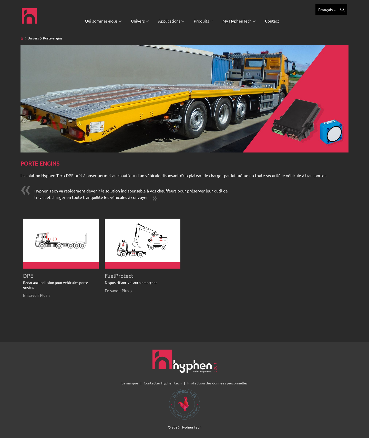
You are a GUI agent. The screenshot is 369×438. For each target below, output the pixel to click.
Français (327, 9)
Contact (272, 20)
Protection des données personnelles (217, 383)
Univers (140, 20)
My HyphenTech (238, 20)
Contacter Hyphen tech (163, 383)
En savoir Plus (37, 295)
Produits (203, 20)
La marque (129, 383)
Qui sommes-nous (103, 20)
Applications (171, 20)
